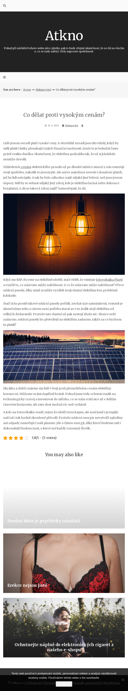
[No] (123, 680)
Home (27, 89)
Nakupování (43, 89)
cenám (25, 167)
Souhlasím (63, 683)
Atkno (64, 40)
